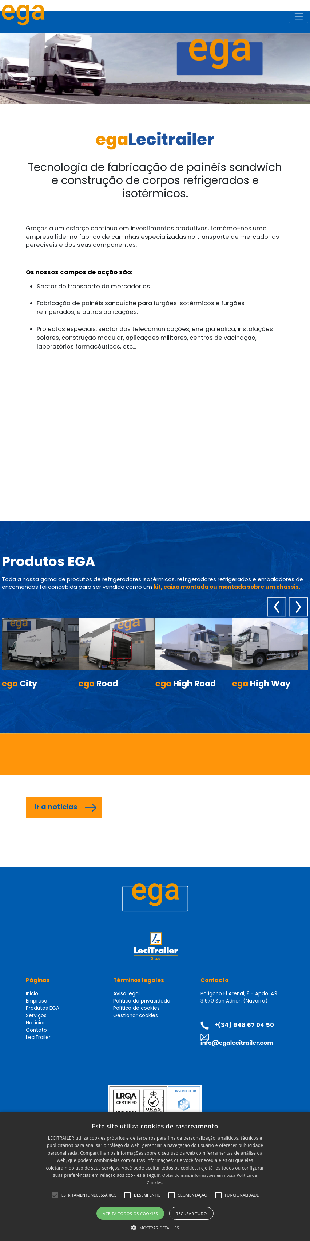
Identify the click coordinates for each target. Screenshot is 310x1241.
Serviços (36, 1015)
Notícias (36, 1022)
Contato (36, 1030)
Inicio (32, 993)
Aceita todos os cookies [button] (130, 1213)
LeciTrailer (38, 1037)
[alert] (155, 1176)
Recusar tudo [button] (191, 1213)
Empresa (36, 1000)
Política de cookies (136, 1008)
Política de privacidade (141, 1000)
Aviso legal (126, 993)
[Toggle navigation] (298, 17)
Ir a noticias (56, 807)
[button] (55, 1195)
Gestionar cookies (135, 1015)
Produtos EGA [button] (42, 1008)
